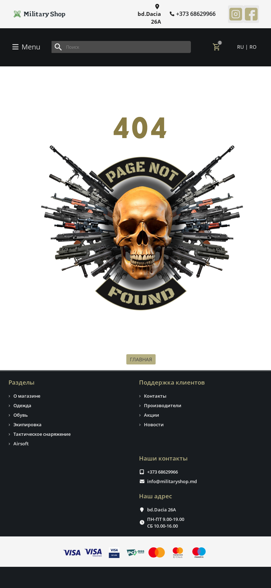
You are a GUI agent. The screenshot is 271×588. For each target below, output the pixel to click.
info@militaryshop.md (172, 481)
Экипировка (27, 424)
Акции (151, 415)
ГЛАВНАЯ (141, 359)
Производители (162, 405)
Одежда (22, 405)
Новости (154, 424)
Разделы (21, 382)
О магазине (26, 396)
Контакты (155, 396)
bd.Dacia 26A (161, 509)
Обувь (20, 415)
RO (253, 46)
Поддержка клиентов (172, 382)
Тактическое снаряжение (42, 434)
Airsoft (21, 443)
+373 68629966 (162, 472)
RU (241, 46)
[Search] (121, 47)
